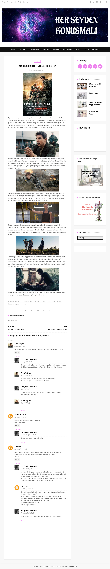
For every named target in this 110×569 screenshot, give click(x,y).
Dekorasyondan (67, 49)
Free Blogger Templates (54, 566)
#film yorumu (51, 301)
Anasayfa (5, 2)
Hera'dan (86, 49)
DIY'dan (78, 49)
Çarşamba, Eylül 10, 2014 (22, 417)
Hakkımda (13, 2)
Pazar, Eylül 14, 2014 (21, 449)
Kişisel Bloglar (94, 93)
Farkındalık (23, 49)
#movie (59, 301)
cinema (37, 61)
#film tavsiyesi (40, 301)
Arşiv (19, 2)
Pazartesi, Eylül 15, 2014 (28, 489)
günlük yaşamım (20, 415)
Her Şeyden (95, 49)
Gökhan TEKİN (73, 566)
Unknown (18, 447)
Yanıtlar (18, 356)
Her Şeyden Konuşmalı (29, 359)
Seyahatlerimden (35, 49)
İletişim (25, 2)
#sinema (11, 304)
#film (32, 301)
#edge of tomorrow (22, 301)
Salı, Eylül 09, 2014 (20, 346)
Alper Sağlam (19, 344)
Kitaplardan (56, 49)
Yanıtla (17, 352)
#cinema (11, 301)
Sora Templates (43, 566)
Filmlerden (46, 49)
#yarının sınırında (21, 304)
